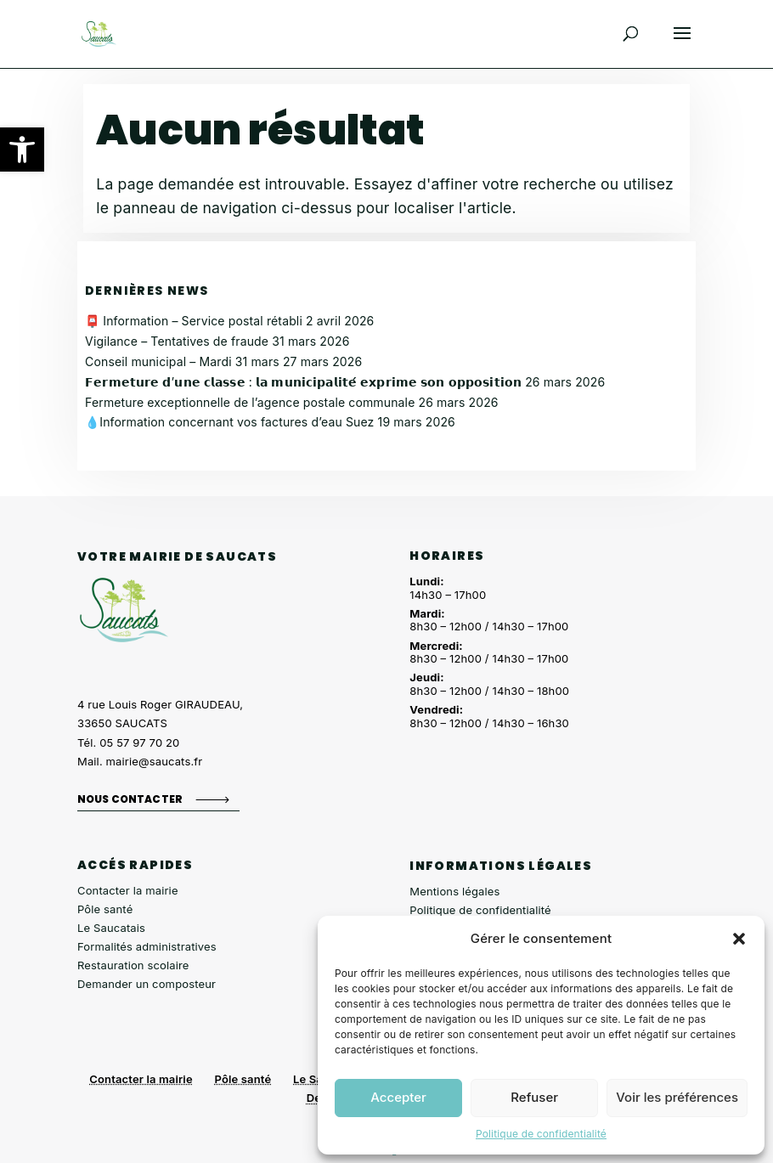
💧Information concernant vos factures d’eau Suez (229, 422)
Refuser (534, 1097)
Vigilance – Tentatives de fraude (176, 341)
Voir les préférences (677, 1097)
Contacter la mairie (127, 890)
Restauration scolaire (133, 965)
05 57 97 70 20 (139, 742)
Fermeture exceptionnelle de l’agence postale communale (250, 402)
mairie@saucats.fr (154, 761)
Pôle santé (105, 909)
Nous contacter (130, 799)
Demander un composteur (146, 984)
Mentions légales (454, 891)
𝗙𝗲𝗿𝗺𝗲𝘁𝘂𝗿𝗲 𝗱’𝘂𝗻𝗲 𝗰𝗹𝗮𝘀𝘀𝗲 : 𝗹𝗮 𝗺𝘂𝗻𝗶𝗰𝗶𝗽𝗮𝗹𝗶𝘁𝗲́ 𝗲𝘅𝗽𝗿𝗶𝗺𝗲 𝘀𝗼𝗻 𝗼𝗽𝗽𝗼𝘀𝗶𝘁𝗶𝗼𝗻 (303, 382)
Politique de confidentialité (541, 1133)
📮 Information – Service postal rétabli (193, 320)
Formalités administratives (147, 946)
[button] (22, 149)
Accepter (398, 1097)
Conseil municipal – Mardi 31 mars (182, 361)
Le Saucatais (111, 927)
